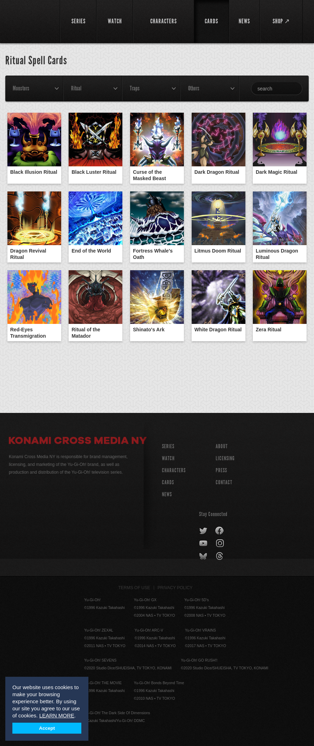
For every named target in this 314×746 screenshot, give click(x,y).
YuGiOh (30, 21)
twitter (203, 531)
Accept (47, 728)
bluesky (203, 556)
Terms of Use (134, 587)
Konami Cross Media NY (78, 441)
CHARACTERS (174, 470)
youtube (203, 543)
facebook (219, 531)
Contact (224, 482)
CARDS (168, 482)
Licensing (225, 458)
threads (220, 556)
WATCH (168, 458)
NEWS (167, 494)
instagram (220, 543)
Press (221, 470)
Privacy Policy (175, 587)
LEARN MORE (56, 715)
